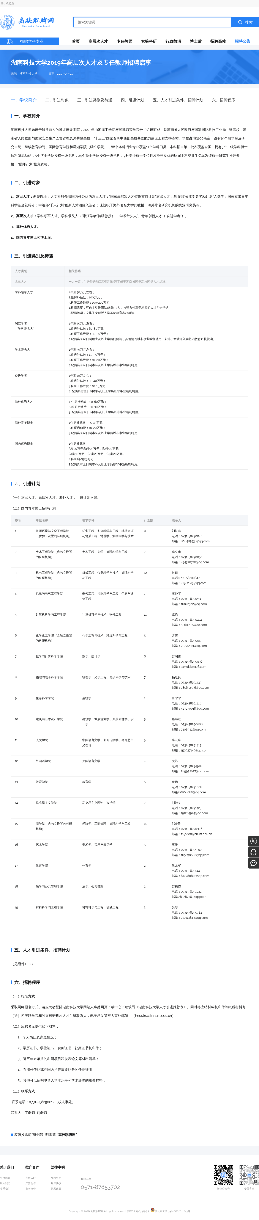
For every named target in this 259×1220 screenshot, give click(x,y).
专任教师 (124, 41)
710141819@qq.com (194, 917)
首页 (76, 41)
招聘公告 (242, 41)
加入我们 (5, 1183)
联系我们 (5, 1188)
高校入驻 (30, 1177)
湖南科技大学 (28, 73)
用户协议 (56, 1183)
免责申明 (56, 1177)
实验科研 (149, 41)
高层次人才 (98, 41)
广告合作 (30, 1183)
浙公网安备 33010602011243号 (170, 1211)
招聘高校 (218, 41)
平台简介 (5, 1177)
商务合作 (30, 1188)
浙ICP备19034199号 (138, 1211)
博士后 (196, 41)
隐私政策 (56, 1188)
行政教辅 (173, 41)
